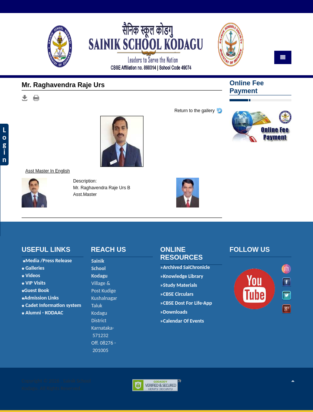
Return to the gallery (194, 110)
